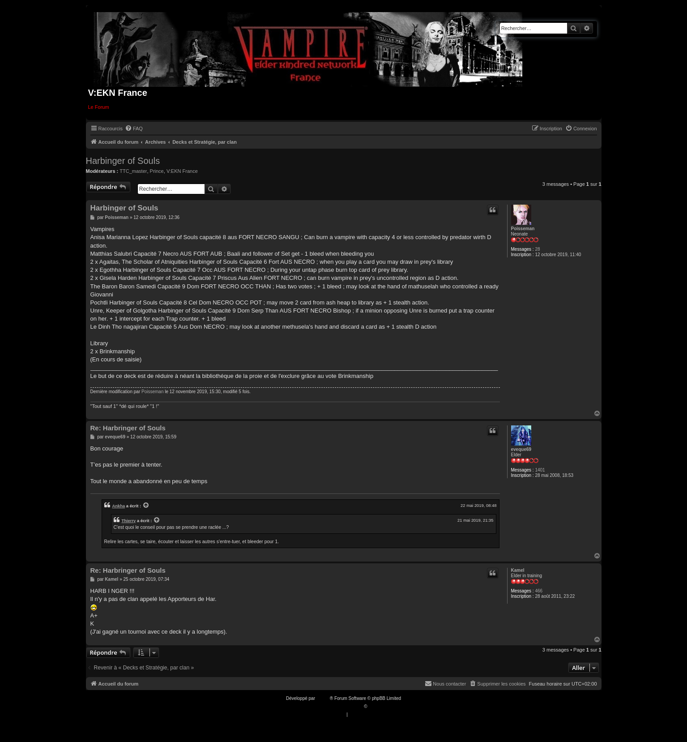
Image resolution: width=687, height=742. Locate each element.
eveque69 (521, 449)
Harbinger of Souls (123, 161)
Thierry (129, 520)
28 (537, 249)
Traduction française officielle (334, 706)
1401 (540, 470)
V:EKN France (182, 171)
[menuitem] (134, 128)
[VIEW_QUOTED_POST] (146, 505)
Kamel (518, 570)
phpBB (323, 698)
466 (538, 590)
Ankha (118, 505)
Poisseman (523, 228)
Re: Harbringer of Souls (128, 428)
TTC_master (133, 171)
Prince (157, 171)
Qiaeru (375, 706)
